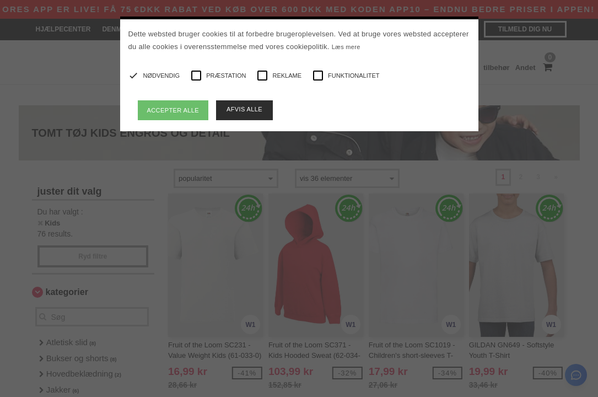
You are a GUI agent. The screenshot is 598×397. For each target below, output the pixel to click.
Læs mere (346, 47)
